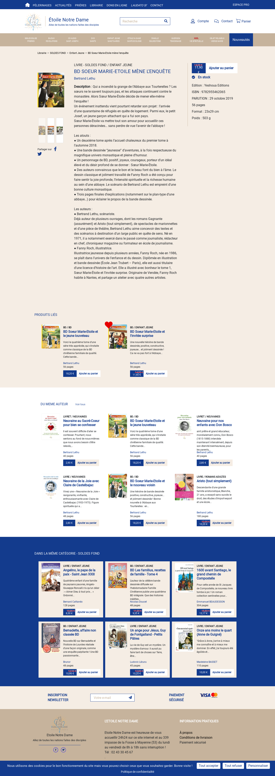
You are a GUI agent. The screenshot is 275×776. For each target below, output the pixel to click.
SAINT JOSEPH (72, 41)
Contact (156, 5)
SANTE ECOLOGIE (134, 41)
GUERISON (175, 38)
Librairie (96, 5)
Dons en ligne (117, 5)
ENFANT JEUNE (113, 38)
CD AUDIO (72, 38)
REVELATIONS (51, 41)
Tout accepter (208, 766)
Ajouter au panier (221, 68)
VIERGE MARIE (217, 41)
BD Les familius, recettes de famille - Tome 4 (148, 572)
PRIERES (30, 41)
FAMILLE (155, 38)
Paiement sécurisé (193, 742)
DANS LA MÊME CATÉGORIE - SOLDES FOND (67, 553)
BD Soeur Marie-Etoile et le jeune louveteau (80, 334)
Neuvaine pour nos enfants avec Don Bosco (214, 423)
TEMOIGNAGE (175, 41)
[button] (40, 90)
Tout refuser (233, 766)
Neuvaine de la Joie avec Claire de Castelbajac (81, 483)
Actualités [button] (63, 5)
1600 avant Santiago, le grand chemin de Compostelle (214, 574)
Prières (80, 5)
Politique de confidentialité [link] (137, 771)
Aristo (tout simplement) (214, 481)
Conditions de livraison (196, 737)
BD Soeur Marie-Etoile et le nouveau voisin (147, 483)
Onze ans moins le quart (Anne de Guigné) (214, 632)
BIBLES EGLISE (31, 38)
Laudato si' (139, 5)
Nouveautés (241, 40)
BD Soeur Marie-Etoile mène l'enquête (108, 53)
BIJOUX (51, 38)
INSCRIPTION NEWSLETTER (58, 697)
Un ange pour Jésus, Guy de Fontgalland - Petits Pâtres (148, 634)
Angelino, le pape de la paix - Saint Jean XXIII (79, 572)
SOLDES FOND (155, 41)
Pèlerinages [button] (42, 5)
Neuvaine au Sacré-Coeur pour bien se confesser (81, 423)
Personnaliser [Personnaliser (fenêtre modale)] (258, 766)
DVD (93, 38)
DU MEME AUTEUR (63, 404)
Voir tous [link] (80, 404)
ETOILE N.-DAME (134, 38)
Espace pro (241, 4)
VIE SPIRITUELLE (196, 41)
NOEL (196, 38)
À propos (186, 733)
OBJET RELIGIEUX (217, 38)
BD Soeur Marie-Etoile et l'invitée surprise (147, 334)
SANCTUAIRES (113, 41)
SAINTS (93, 41)
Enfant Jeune (77, 53)
